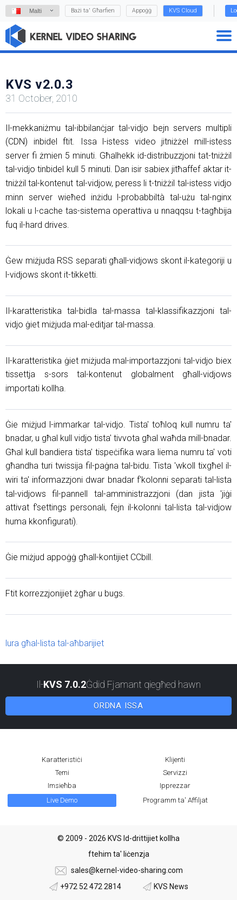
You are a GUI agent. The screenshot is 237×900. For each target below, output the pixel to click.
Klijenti (175, 760)
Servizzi (175, 772)
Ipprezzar (175, 785)
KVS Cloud (183, 10)
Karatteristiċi (62, 760)
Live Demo (62, 800)
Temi (62, 772)
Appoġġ (142, 10)
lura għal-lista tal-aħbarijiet (54, 643)
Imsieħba (62, 785)
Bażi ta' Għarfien (93, 10)
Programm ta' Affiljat (175, 800)
